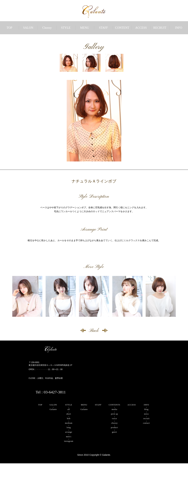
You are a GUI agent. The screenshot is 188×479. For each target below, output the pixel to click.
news (146, 414)
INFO (178, 27)
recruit (146, 418)
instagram (68, 441)
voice (114, 418)
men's (68, 436)
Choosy (47, 27)
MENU (84, 27)
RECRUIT (159, 27)
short (68, 414)
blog (146, 409)
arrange (68, 432)
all (69, 409)
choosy (114, 423)
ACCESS (141, 27)
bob (68, 418)
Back (94, 330)
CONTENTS (114, 405)
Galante (53, 409)
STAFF (103, 27)
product (114, 427)
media (114, 409)
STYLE (65, 27)
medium (68, 423)
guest (114, 432)
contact (146, 423)
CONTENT (122, 27)
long (69, 427)
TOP (9, 27)
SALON (28, 27)
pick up (114, 414)
